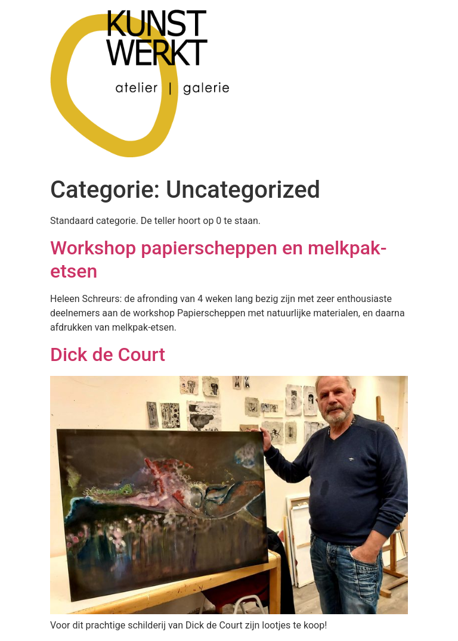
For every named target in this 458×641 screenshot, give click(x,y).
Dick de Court (107, 354)
